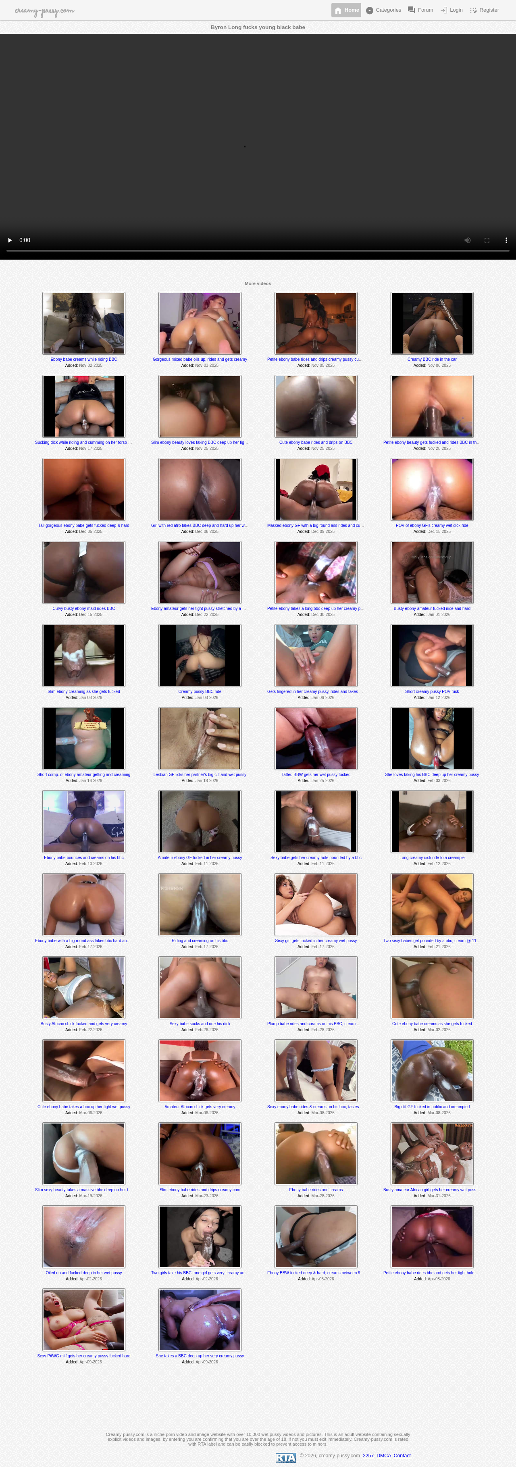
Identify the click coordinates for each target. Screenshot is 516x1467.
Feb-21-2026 (439, 947)
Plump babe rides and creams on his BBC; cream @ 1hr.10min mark (328, 1024)
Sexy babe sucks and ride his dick (200, 1024)
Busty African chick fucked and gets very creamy (84, 1024)
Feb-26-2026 (207, 1030)
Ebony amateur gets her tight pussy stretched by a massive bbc (207, 608)
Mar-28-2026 (323, 1196)
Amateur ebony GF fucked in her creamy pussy (200, 857)
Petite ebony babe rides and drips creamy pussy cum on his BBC (325, 359)
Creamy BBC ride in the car (432, 359)
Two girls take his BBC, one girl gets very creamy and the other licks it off (216, 1273)
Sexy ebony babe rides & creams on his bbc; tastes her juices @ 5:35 (329, 1107)
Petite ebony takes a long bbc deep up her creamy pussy (318, 608)
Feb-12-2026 (439, 863)
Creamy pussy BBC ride (200, 691)
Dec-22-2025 (206, 614)
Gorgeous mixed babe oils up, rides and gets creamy (200, 359)
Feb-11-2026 (207, 863)
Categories (383, 10)
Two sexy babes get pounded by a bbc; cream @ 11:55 (432, 940)
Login (451, 10)
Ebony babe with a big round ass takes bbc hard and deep (87, 940)
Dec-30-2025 (323, 614)
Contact (402, 1456)
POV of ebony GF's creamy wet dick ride (432, 525)
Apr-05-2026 (323, 1279)
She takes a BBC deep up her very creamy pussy (200, 1356)
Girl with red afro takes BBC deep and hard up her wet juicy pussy (210, 525)
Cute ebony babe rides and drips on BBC (316, 442)
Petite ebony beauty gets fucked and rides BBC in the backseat (439, 442)
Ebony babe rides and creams (316, 1190)
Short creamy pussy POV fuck (432, 691)
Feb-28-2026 (323, 1030)
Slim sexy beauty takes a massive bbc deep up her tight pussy (90, 1190)
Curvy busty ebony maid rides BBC (83, 608)
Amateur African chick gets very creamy (199, 1107)
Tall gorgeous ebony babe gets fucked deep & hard (83, 525)
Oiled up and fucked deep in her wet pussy (84, 1273)
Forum (420, 10)
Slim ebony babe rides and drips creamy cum (200, 1190)
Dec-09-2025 (323, 531)
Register (483, 10)
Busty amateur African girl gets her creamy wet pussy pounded (439, 1190)
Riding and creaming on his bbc (200, 940)
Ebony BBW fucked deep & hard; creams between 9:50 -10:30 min (326, 1273)
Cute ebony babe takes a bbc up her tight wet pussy (83, 1107)
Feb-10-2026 (90, 863)
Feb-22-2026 (90, 1030)
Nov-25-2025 (206, 448)
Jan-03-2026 (90, 697)
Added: (71, 365)
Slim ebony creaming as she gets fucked (84, 691)
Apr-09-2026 (90, 1362)
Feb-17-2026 (90, 947)
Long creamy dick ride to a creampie (431, 857)
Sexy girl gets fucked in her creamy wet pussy (316, 940)
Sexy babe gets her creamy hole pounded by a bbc (316, 857)
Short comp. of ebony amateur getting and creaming (84, 774)
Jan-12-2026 (439, 697)
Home (346, 10)
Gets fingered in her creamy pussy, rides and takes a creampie (323, 691)
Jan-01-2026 (439, 614)
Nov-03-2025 (206, 365)
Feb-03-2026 (439, 780)
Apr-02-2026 (90, 1279)
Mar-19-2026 (90, 1196)
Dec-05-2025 (90, 531)
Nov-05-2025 (323, 365)
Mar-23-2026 (207, 1196)
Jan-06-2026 (323, 697)
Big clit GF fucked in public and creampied (432, 1107)
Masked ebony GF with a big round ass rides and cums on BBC (324, 525)
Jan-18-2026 (207, 780)
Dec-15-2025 (439, 531)
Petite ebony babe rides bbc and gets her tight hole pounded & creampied (449, 1273)
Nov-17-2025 (90, 448)
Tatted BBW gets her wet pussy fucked (315, 774)
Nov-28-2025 (439, 448)
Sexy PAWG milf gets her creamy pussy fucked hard (83, 1356)
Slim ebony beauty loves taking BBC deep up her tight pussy (205, 442)
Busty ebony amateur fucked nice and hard (432, 608)
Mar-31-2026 (439, 1196)
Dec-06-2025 (206, 531)
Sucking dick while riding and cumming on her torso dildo (86, 442)
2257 (368, 1456)
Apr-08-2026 (439, 1279)
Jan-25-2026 (323, 780)
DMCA (384, 1456)
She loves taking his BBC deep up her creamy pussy (432, 774)
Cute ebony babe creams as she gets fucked (432, 1024)
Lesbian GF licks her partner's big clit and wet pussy (200, 774)
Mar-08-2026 (323, 1113)
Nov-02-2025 (90, 365)
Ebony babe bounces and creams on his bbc (83, 857)
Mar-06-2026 (90, 1113)
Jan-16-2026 (90, 780)
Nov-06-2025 (439, 365)
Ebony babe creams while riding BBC (83, 359)
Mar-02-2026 (439, 1030)
